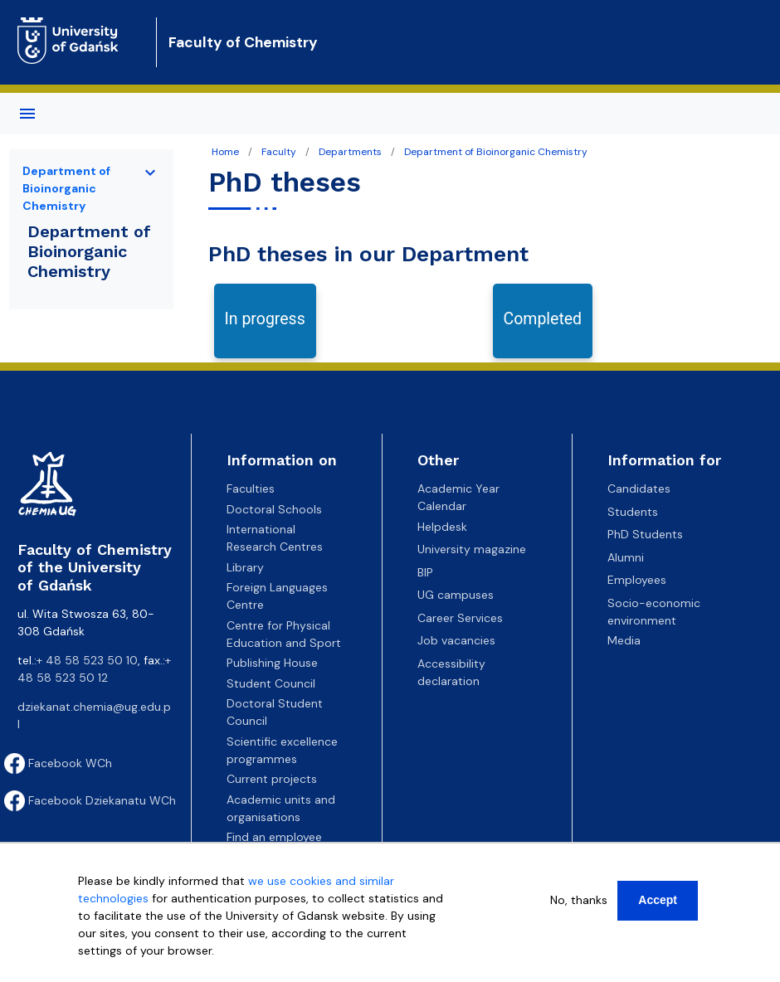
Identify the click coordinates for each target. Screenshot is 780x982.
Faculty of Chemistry (243, 42)
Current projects (272, 778)
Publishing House (272, 662)
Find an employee (274, 836)
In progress (265, 318)
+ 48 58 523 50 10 (87, 660)
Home (225, 151)
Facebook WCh (58, 763)
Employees (636, 579)
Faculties (251, 488)
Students (632, 511)
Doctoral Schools (274, 509)
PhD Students (645, 534)
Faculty (278, 151)
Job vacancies (456, 640)
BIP (425, 572)
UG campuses (455, 594)
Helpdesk (442, 526)
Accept (657, 900)
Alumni (625, 557)
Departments (350, 151)
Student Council (271, 683)
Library (245, 567)
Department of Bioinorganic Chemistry (495, 151)
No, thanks (578, 899)
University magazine (471, 549)
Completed (543, 318)
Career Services (460, 617)
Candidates (638, 488)
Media (624, 640)
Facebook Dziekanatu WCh (90, 800)
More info (104, 967)
